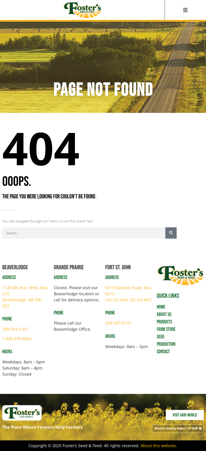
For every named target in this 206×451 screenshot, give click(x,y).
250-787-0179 (118, 323)
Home (161, 307)
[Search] (171, 233)
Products (164, 322)
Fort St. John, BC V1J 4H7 (128, 299)
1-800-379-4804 (16, 338)
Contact (163, 352)
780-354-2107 (15, 329)
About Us (164, 315)
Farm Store (166, 329)
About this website (158, 445)
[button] (185, 10)
